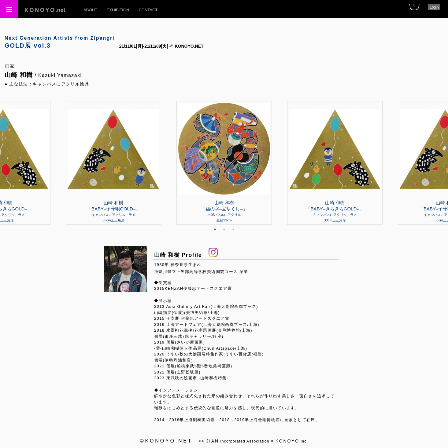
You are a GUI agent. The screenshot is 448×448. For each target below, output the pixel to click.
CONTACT (148, 10)
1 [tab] (215, 229)
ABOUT (90, 10)
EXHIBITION (118, 10)
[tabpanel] (224, 162)
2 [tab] (224, 229)
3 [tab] (233, 229)
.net (44, 10)
